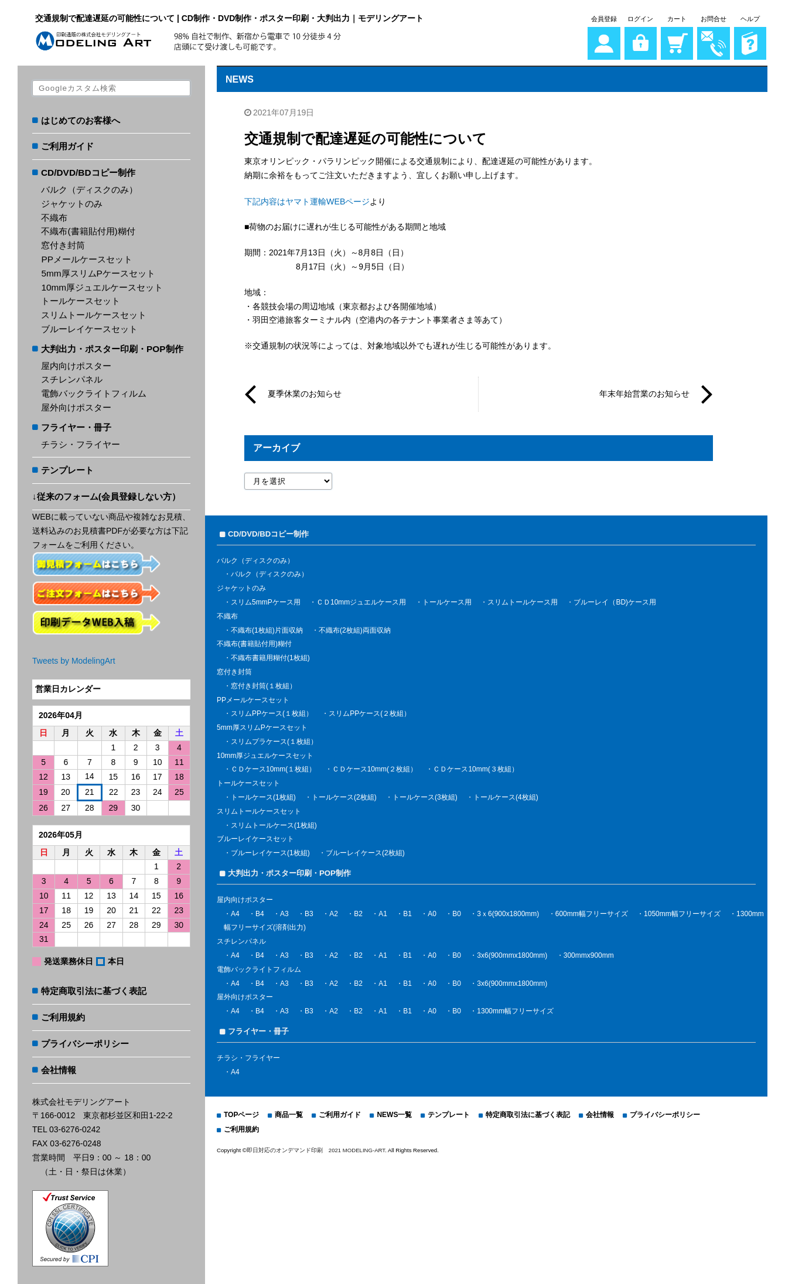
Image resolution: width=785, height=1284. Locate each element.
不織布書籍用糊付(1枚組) (270, 655)
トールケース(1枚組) (263, 795)
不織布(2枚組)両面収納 (355, 628)
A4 (235, 911)
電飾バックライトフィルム (93, 392)
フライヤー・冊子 (76, 426)
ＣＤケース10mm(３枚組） (475, 767)
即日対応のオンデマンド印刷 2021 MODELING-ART (316, 1148)
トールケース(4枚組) (505, 795)
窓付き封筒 (63, 243)
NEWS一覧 (394, 1113)
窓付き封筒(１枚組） (263, 683)
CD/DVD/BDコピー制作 (88, 171)
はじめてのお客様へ (80, 119)
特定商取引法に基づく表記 (93, 990)
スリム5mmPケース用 (266, 600)
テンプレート (67, 469)
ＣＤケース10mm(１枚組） (273, 767)
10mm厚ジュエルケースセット (102, 286)
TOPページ (241, 1113)
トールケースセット (80, 300)
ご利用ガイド (67, 145)
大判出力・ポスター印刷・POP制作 (112, 347)
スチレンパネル (72, 378)
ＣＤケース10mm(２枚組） (374, 767)
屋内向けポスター (76, 364)
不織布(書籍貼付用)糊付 (88, 230)
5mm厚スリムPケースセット (98, 271)
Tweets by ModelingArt (73, 659)
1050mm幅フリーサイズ (682, 911)
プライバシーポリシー (85, 1042)
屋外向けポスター (76, 406)
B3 (309, 911)
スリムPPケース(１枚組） (272, 712)
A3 (284, 911)
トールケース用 (447, 600)
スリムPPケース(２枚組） (370, 712)
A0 (432, 911)
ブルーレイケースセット (89, 327)
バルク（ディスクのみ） (89, 188)
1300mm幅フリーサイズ (515, 1009)
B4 (259, 911)
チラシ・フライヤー (80, 443)
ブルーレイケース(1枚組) (270, 850)
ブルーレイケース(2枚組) (365, 850)
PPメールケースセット (86, 257)
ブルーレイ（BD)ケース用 (615, 600)
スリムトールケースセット (93, 313)
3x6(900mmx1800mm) (512, 953)
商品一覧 (289, 1113)
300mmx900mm (589, 953)
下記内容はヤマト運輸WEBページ (307, 199)
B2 (358, 911)
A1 (382, 911)
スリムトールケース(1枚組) (274, 823)
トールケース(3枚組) (425, 795)
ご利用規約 (63, 1015)
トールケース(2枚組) (344, 795)
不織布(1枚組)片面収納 (267, 628)
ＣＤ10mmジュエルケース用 (361, 600)
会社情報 (58, 1068)
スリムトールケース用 (522, 600)
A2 (333, 911)
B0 (456, 911)
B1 (407, 911)
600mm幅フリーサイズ (591, 911)
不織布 (54, 216)
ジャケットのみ (72, 202)
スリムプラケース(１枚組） (274, 739)
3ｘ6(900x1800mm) (508, 911)
